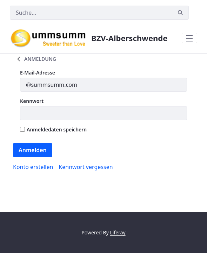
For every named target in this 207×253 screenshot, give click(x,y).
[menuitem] (33, 167)
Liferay (117, 232)
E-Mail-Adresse (37, 72)
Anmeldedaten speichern (53, 129)
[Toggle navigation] (189, 38)
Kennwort (32, 101)
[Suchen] (91, 13)
